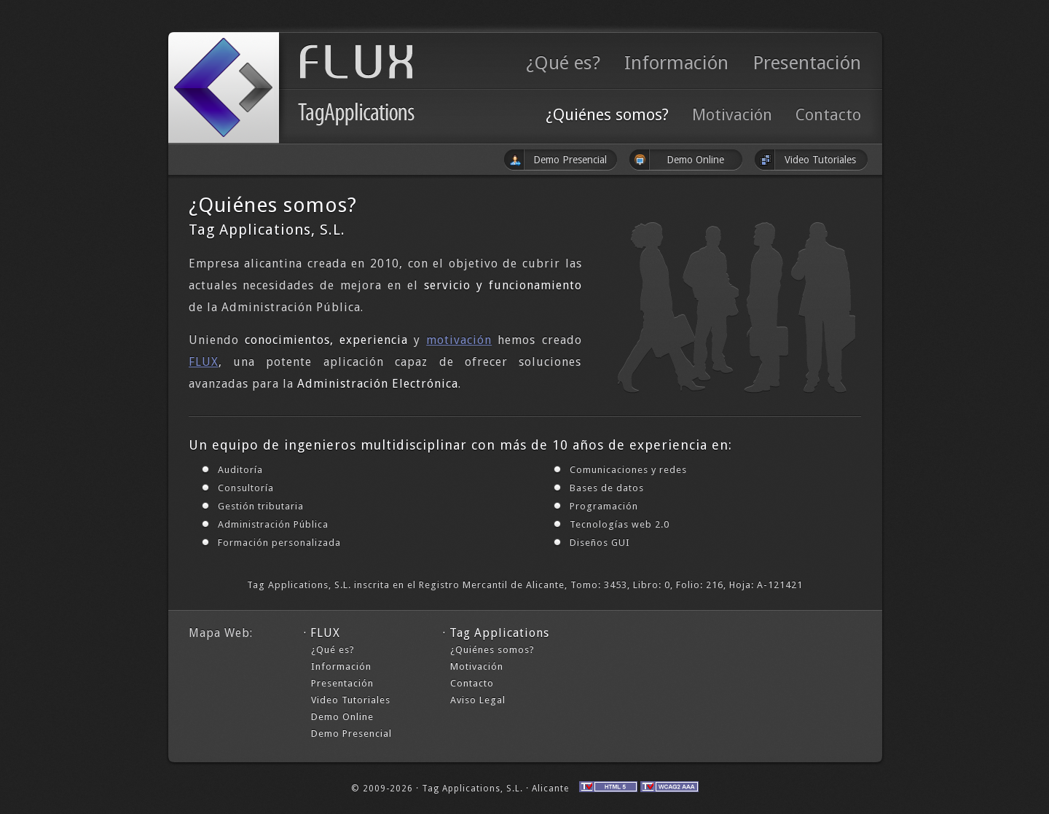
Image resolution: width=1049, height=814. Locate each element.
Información (676, 63)
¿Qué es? (563, 63)
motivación (459, 340)
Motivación (732, 115)
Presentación (807, 63)
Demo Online (342, 716)
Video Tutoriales (350, 699)
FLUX (204, 362)
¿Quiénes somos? (607, 115)
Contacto (828, 115)
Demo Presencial (351, 733)
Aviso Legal (478, 699)
